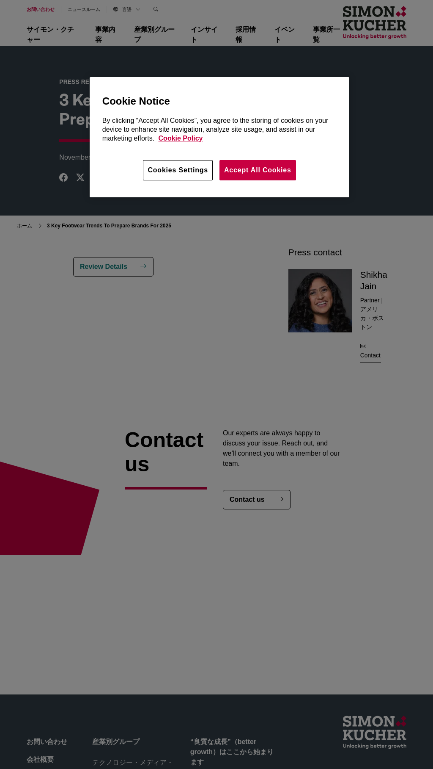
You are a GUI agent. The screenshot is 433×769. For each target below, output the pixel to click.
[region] (219, 137)
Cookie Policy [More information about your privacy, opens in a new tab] (181, 138)
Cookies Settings (178, 170)
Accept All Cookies (257, 170)
